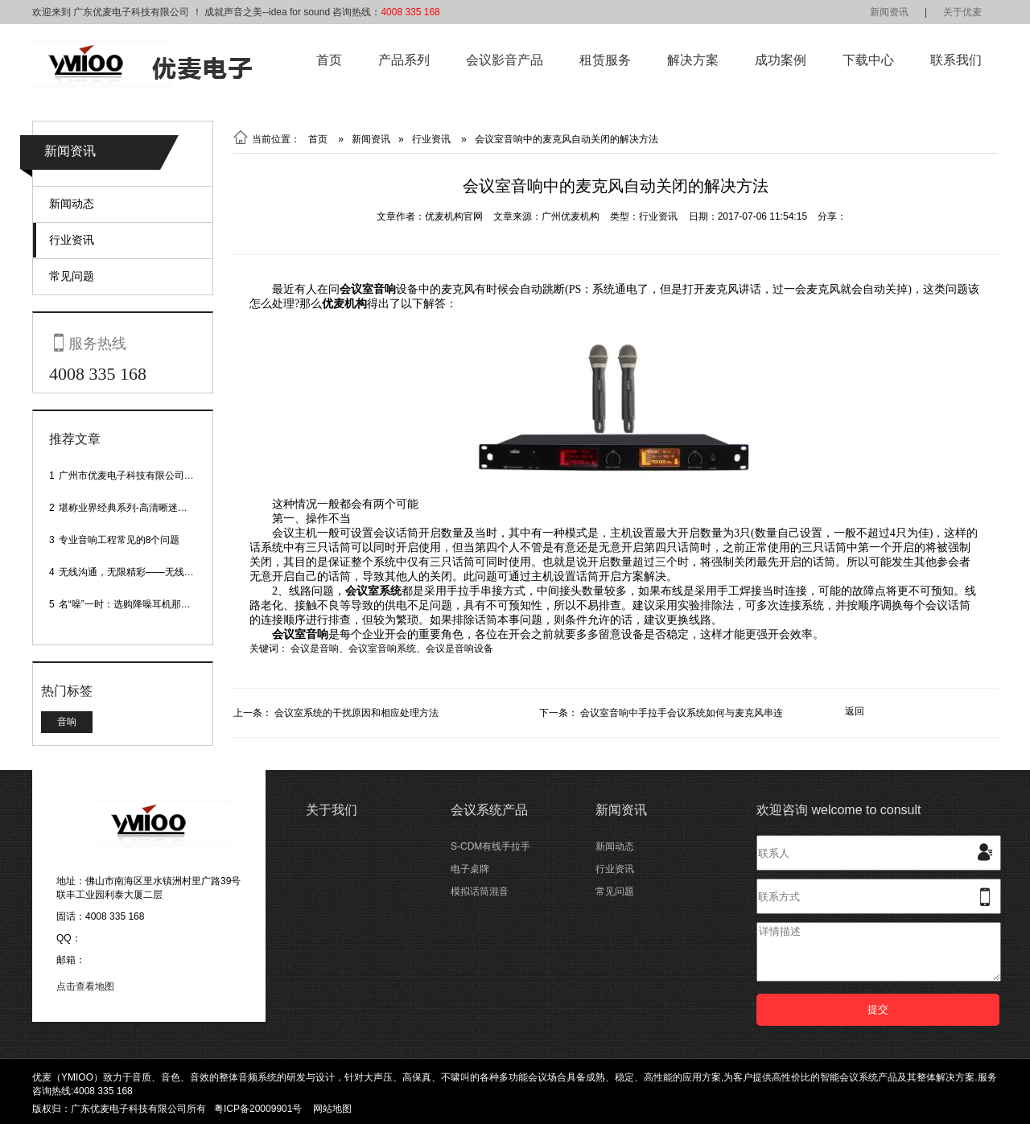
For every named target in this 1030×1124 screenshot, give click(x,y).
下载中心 (868, 60)
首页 (329, 60)
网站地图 (332, 1108)
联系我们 (956, 60)
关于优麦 (962, 12)
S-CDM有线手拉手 (490, 846)
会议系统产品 (489, 810)
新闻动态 (71, 203)
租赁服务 (605, 60)
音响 (66, 721)
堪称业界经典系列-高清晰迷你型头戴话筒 (147, 507)
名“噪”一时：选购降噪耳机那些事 (129, 604)
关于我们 (331, 810)
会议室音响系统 (382, 648)
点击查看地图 (85, 986)
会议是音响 (314, 648)
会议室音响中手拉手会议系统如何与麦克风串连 (681, 712)
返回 (854, 711)
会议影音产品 (504, 60)
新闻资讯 (889, 12)
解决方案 (693, 60)
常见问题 (71, 276)
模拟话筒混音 (480, 891)
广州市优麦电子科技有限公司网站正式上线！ (155, 475)
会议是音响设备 (459, 648)
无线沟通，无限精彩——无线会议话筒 (141, 572)
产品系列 (404, 60)
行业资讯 (71, 239)
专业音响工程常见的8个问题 (119, 540)
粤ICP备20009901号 (258, 1108)
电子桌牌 (470, 869)
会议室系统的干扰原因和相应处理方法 (356, 712)
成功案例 (780, 60)
